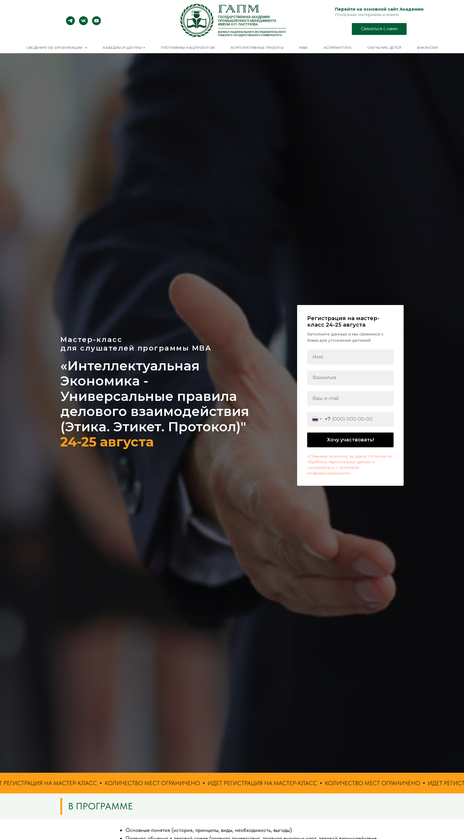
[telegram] (70, 23)
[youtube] (96, 23)
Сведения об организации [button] (54, 48)
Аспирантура (338, 48)
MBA (303, 48)
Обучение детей (384, 48)
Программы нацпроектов (188, 48)
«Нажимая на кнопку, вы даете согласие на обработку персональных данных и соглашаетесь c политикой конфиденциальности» (349, 464)
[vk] (83, 23)
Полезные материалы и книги (367, 14)
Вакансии (427, 48)
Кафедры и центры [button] (122, 48)
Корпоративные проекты (257, 48)
